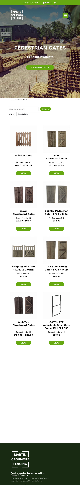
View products (40, 67)
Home (10, 100)
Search (45, 109)
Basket (50, 2)
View (23, 173)
